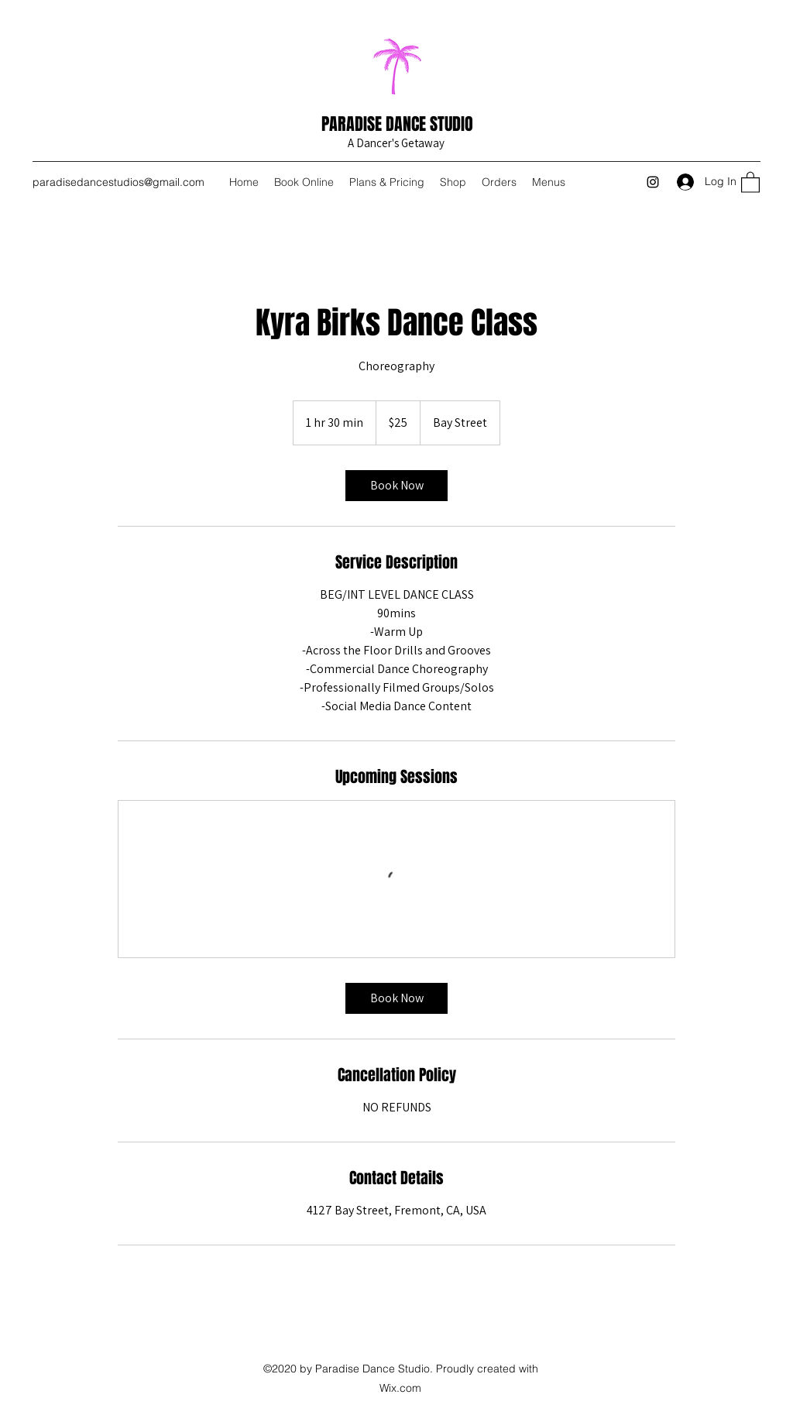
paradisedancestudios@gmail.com (118, 182)
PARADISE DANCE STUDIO (397, 124)
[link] (396, 485)
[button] (750, 181)
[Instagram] (653, 182)
